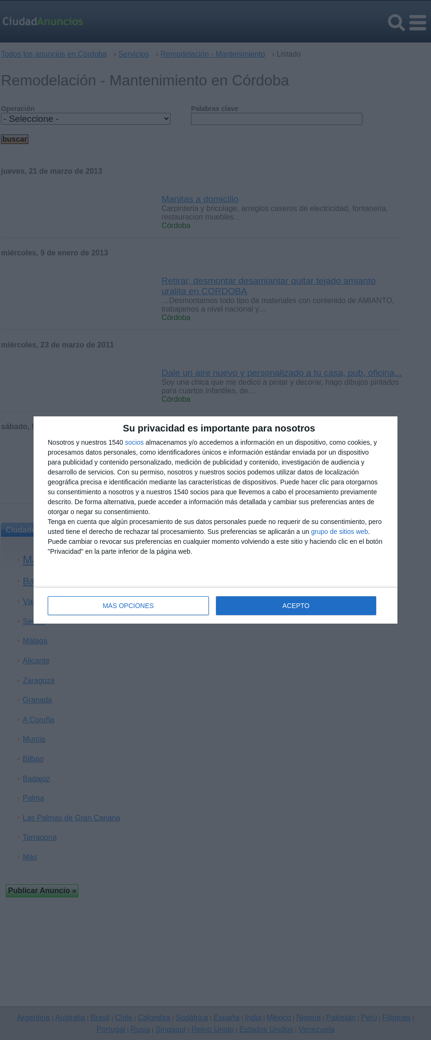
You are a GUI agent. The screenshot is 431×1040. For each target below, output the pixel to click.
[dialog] (215, 520)
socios (134, 442)
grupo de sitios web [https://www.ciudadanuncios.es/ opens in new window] (339, 531)
